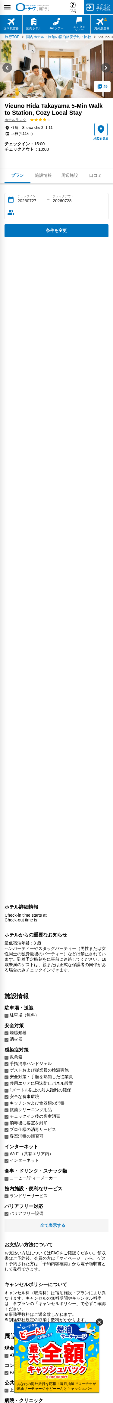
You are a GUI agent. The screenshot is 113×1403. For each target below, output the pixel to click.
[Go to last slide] (7, 69)
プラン (17, 175)
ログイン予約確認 (103, 7)
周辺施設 (69, 175)
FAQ (73, 11)
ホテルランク (15, 120)
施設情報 (43, 175)
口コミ (95, 175)
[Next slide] (106, 69)
